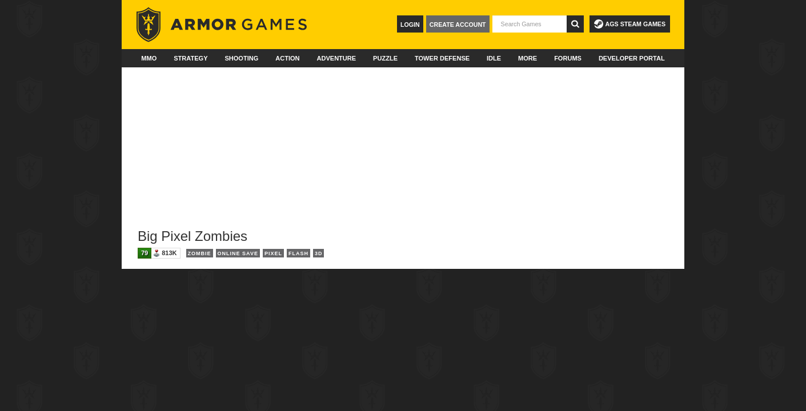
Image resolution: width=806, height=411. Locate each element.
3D (319, 253)
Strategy (190, 58)
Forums (568, 58)
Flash (298, 253)
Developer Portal (632, 58)
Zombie (199, 253)
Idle (494, 58)
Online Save (238, 253)
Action (287, 58)
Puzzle (385, 58)
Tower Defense (442, 58)
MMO (149, 58)
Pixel (273, 253)
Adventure (336, 58)
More (527, 58)
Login (410, 24)
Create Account (458, 24)
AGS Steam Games (629, 24)
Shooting (241, 58)
